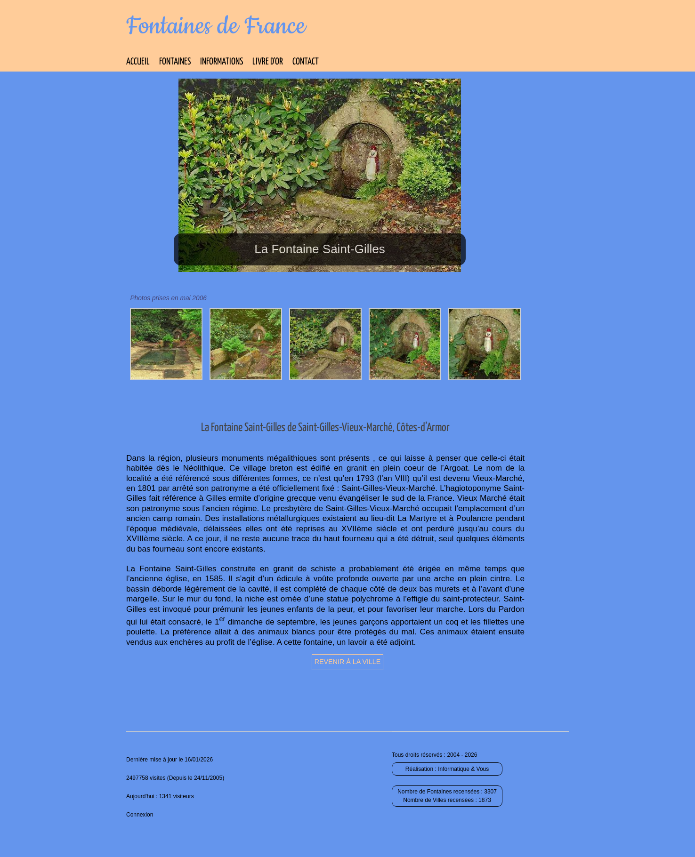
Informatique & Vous (463, 769)
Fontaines (175, 61)
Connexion (139, 814)
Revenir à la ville (348, 661)
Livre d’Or (267, 61)
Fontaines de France (216, 26)
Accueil (138, 61)
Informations (221, 61)
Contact (305, 61)
